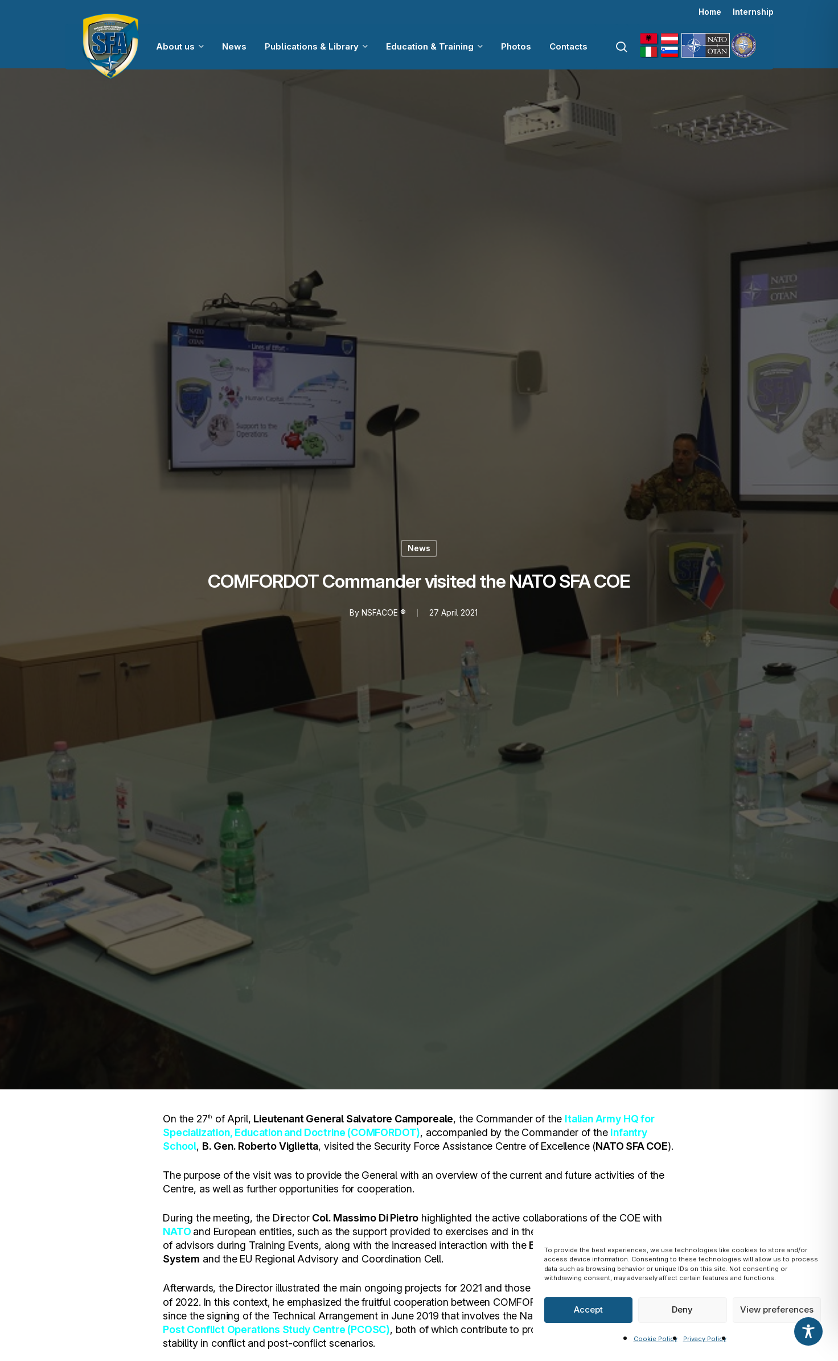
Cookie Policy (655, 1339)
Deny (682, 1309)
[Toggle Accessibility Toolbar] (808, 1331)
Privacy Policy (704, 1339)
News (419, 548)
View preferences (777, 1309)
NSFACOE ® (384, 612)
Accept (588, 1309)
